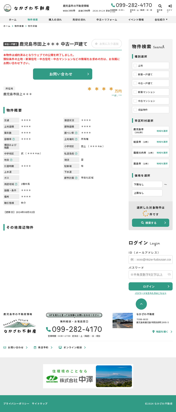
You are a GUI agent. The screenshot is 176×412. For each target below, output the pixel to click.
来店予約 (41, 347)
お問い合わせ (61, 74)
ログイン (149, 286)
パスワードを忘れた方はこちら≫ (150, 293)
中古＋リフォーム (106, 19)
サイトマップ (40, 403)
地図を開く (160, 331)
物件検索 (33, 19)
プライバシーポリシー (16, 403)
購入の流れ (55, 19)
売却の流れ (79, 19)
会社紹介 (160, 19)
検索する (149, 223)
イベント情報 (136, 19)
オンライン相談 (70, 347)
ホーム (13, 19)
